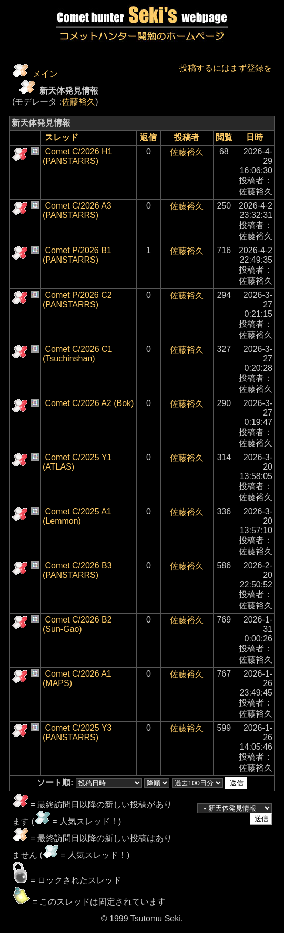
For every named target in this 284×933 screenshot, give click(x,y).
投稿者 (186, 137)
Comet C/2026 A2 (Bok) (89, 403)
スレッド (61, 137)
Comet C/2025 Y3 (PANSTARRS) (77, 732)
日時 (254, 137)
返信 (148, 137)
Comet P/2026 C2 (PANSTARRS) (77, 300)
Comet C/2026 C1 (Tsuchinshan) (78, 354)
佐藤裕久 (78, 101)
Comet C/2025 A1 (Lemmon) (77, 516)
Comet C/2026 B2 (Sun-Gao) (77, 624)
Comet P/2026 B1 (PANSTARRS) (77, 255)
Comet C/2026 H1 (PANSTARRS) (78, 156)
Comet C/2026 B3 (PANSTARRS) (77, 570)
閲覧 (224, 137)
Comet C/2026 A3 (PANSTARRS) (77, 210)
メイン (45, 73)
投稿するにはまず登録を (225, 68)
